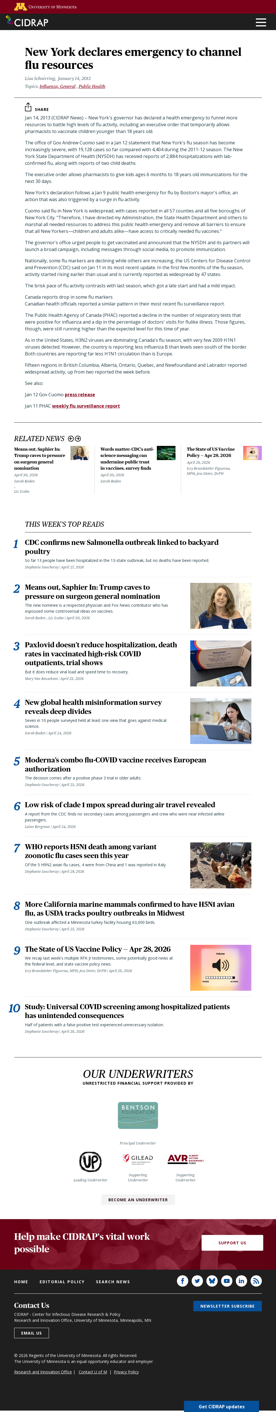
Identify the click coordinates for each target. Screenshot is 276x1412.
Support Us (232, 1244)
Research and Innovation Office (43, 1373)
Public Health (92, 86)
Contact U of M (93, 1373)
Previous (71, 439)
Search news (113, 1283)
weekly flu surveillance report (86, 406)
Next (78, 439)
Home (21, 1283)
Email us (31, 1334)
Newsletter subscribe (227, 1307)
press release (80, 394)
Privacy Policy (126, 1373)
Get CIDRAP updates (222, 1406)
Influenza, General (58, 86)
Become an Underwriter (138, 1201)
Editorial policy (62, 1283)
